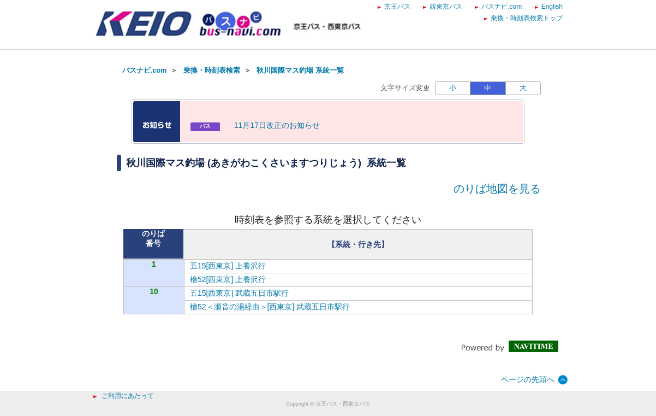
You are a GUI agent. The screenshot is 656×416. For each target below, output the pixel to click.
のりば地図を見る (497, 189)
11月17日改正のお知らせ (277, 125)
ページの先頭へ (527, 379)
